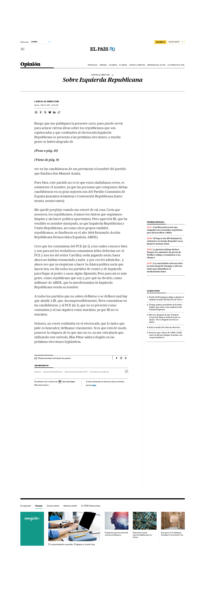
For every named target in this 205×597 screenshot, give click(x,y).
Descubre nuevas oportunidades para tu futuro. (142, 535)
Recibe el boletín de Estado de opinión (54, 358)
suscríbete (160, 42)
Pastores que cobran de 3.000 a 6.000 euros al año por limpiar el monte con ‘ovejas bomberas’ (165, 335)
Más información (42, 385)
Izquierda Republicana (52, 372)
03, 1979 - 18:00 (49, 105)
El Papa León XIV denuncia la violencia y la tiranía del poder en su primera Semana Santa (165, 241)
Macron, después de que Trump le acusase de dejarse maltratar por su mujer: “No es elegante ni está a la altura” (164, 318)
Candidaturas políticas (99, 372)
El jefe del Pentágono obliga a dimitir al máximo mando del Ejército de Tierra (166, 298)
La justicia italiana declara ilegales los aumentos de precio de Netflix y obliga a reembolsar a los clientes (164, 253)
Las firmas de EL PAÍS (175, 65)
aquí (94, 385)
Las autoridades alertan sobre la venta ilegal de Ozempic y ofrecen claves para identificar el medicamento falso (165, 267)
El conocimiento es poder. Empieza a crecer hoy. (71, 544)
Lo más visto (153, 291)
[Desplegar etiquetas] (126, 371)
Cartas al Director (137, 65)
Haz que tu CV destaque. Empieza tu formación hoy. (172, 534)
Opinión (30, 64)
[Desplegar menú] (22, 49)
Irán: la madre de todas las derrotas (164, 327)
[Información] (112, 75)
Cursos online (53, 506)
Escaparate (25, 506)
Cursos (38, 506)
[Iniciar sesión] (176, 42)
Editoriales (92, 65)
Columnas (113, 65)
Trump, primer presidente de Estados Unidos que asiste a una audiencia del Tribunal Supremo (165, 307)
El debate (123, 65)
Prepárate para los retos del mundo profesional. (116, 534)
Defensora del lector (156, 65)
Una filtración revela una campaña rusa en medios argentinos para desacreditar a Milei (165, 230)
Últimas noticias (155, 222)
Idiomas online (70, 506)
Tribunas (103, 65)
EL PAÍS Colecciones (90, 506)
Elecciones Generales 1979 (76, 372)
